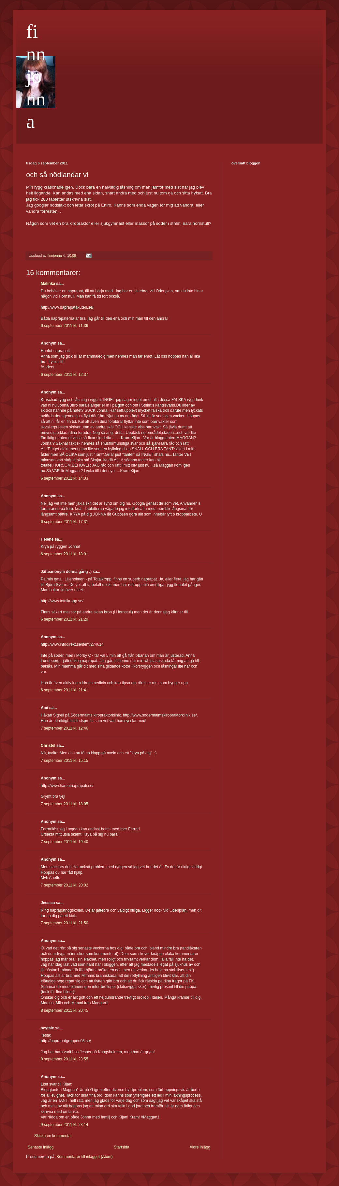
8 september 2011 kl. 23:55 (64, 1059)
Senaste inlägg (40, 1147)
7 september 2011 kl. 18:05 (64, 804)
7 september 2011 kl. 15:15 (64, 760)
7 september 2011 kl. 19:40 (64, 841)
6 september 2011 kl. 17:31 (64, 521)
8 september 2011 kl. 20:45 (64, 1010)
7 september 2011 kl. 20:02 (64, 885)
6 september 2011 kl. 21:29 (64, 619)
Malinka (48, 283)
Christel (48, 745)
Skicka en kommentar (53, 1135)
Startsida (121, 1147)
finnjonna (36, 76)
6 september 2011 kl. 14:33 (64, 478)
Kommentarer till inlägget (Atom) (84, 1156)
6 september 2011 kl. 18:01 (64, 554)
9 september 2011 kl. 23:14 (64, 1124)
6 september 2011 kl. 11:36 (64, 325)
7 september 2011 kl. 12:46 (64, 728)
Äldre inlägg (200, 1147)
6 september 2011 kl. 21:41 (64, 690)
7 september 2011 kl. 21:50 (64, 923)
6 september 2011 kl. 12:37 (64, 374)
